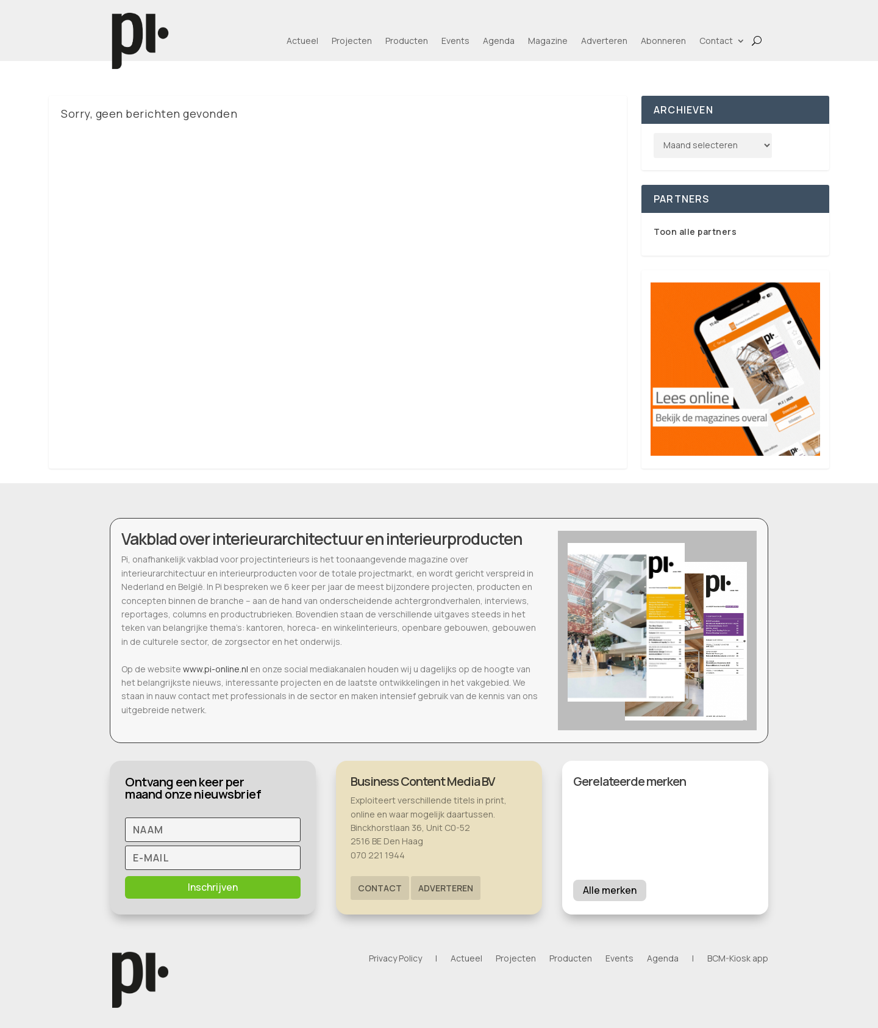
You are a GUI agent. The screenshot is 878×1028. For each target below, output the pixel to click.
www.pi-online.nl (215, 669)
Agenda (499, 40)
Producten (406, 40)
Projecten (352, 40)
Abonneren (663, 40)
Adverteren (604, 40)
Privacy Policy (395, 959)
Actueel (302, 40)
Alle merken (610, 890)
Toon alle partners (695, 231)
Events (455, 40)
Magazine (548, 40)
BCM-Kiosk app (737, 959)
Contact (716, 40)
